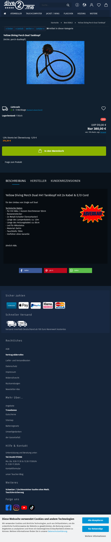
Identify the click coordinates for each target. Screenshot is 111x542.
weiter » (30, 28)
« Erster (9, 28)
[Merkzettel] (99, 5)
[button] (84, 5)
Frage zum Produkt (13, 162)
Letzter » (40, 28)
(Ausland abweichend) (34, 110)
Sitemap (9, 420)
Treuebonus (11, 410)
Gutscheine (11, 414)
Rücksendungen (13, 383)
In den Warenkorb (51, 150)
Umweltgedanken (14, 432)
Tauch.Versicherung (15, 492)
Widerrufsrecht (12, 378)
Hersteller (38, 181)
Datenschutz (11, 366)
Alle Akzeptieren (95, 520)
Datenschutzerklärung (57, 531)
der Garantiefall (13, 437)
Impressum (11, 372)
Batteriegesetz (12, 426)
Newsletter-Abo (13, 389)
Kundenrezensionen (65, 181)
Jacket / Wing (52, 13)
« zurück (19, 28)
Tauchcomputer (34, 13)
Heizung (81, 13)
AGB (7, 349)
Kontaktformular (13, 468)
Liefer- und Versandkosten (18, 360)
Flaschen (68, 13)
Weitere (93, 13)
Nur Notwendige (95, 529)
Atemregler (16, 13)
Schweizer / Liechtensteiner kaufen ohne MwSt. (27, 489)
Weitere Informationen (95, 536)
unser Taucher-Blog (14, 474)
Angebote (10, 406)
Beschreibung (16, 181)
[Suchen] (68, 5)
